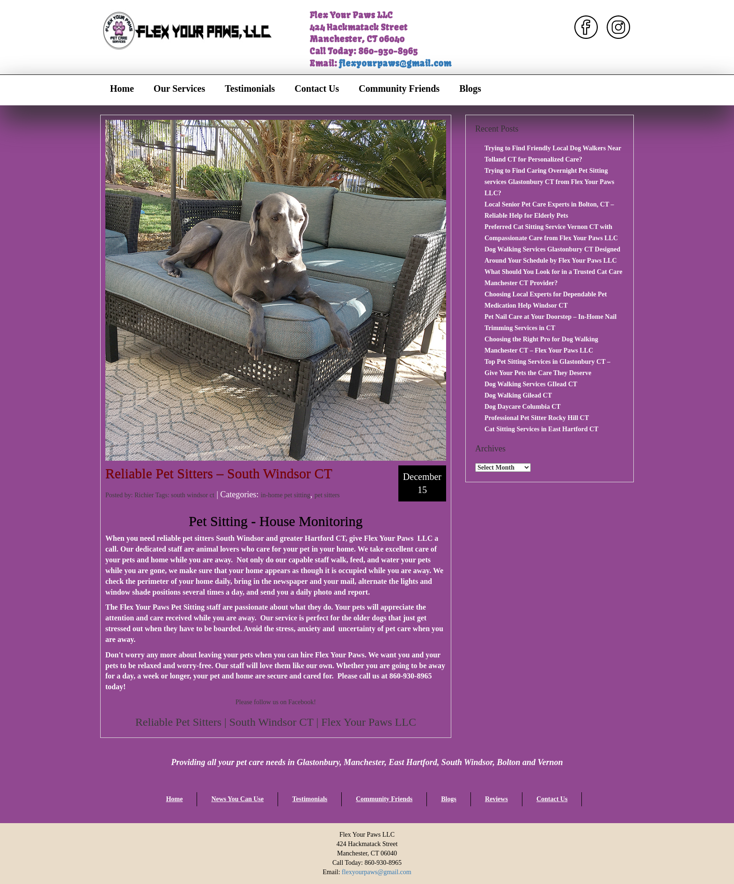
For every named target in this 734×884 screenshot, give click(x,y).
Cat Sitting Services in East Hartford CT (541, 429)
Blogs (470, 88)
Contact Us (316, 88)
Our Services (179, 88)
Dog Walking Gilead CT (518, 395)
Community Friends (399, 88)
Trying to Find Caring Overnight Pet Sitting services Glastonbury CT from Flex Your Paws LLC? (549, 182)
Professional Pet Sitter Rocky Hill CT (536, 417)
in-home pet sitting (285, 495)
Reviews (496, 799)
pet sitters (327, 495)
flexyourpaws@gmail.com (395, 63)
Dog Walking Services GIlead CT (530, 384)
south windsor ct (192, 495)
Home (122, 88)
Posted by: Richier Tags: (138, 495)
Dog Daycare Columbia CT (522, 406)
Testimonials (250, 88)
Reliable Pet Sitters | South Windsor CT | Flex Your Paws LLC (275, 722)
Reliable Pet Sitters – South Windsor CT (218, 473)
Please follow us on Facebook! (275, 702)
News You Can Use (237, 799)
